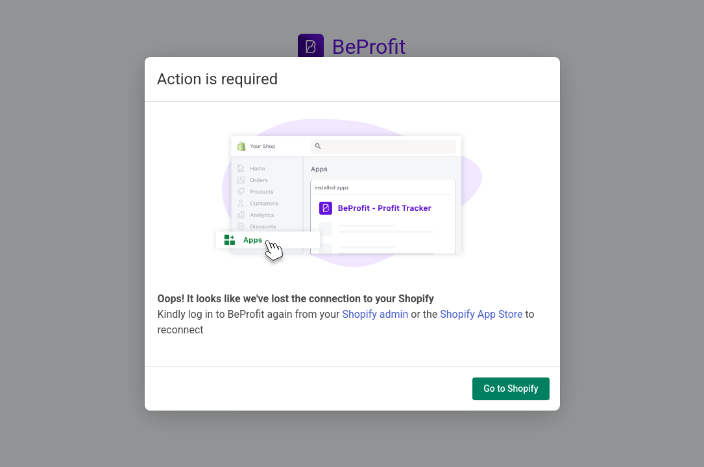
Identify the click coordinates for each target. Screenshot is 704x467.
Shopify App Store (481, 314)
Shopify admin (375, 314)
